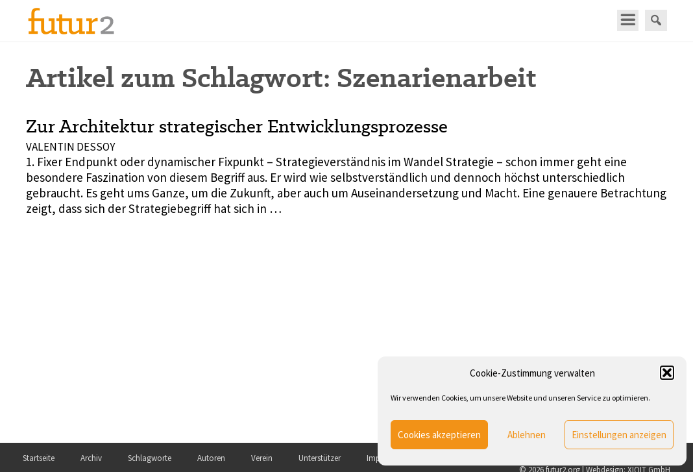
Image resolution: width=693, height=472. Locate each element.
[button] (667, 372)
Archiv (91, 458)
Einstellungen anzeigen (619, 435)
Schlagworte (149, 458)
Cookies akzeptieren (439, 435)
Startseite (39, 458)
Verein (262, 458)
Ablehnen (526, 435)
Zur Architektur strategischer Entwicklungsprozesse (237, 126)
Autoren (211, 458)
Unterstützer (319, 458)
